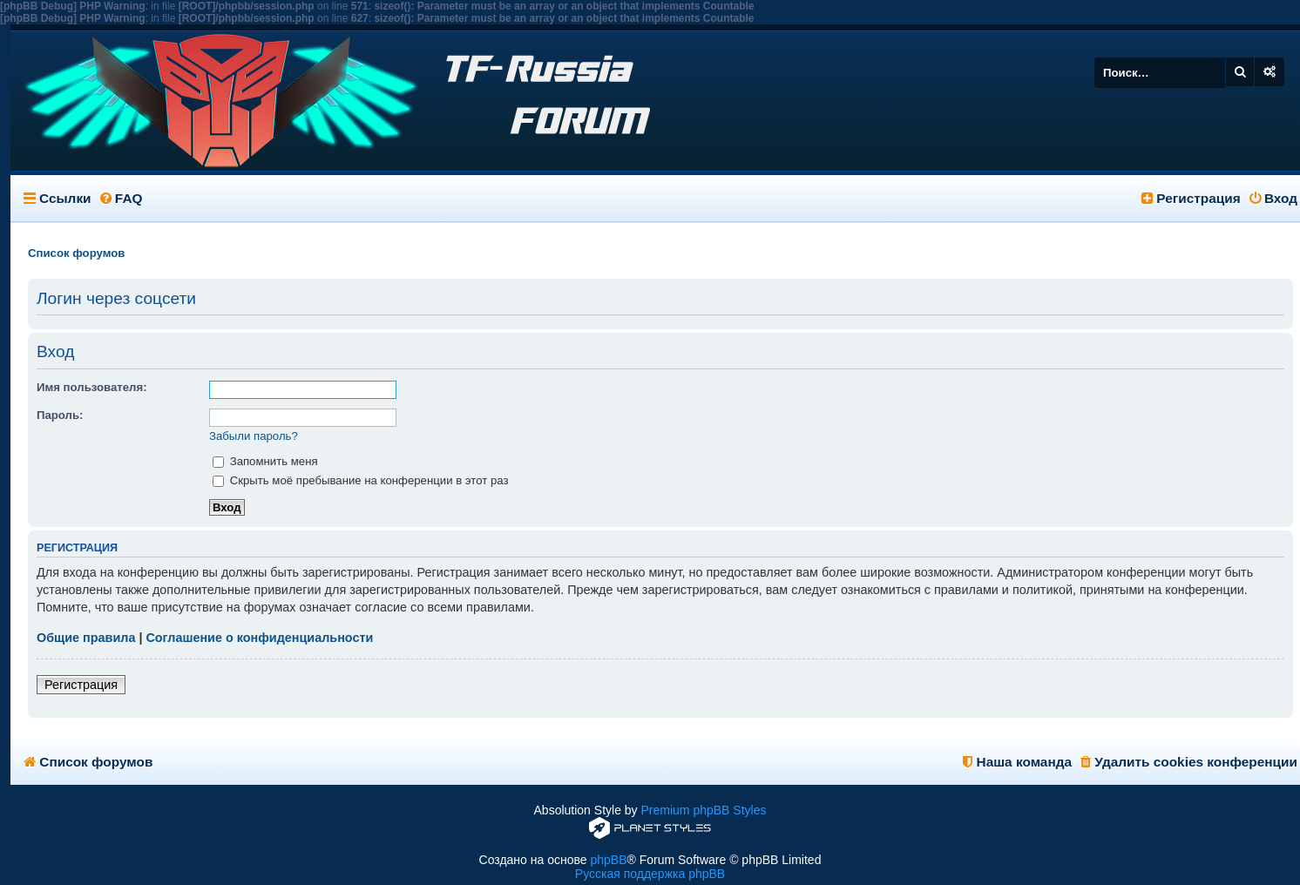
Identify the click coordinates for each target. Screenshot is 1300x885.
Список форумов (88, 761)
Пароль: (60, 415)
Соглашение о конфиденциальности (259, 638)
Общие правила (86, 638)
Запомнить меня (265, 461)
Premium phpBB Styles (704, 810)
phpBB (608, 860)
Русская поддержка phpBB (650, 874)
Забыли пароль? (253, 435)
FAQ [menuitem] (121, 198)
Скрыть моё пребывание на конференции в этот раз (361, 480)
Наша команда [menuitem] (1017, 761)
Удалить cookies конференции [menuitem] (1188, 761)
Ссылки (65, 198)
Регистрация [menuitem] (1191, 198)
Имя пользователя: (92, 387)
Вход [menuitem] (1273, 198)
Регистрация (81, 685)
